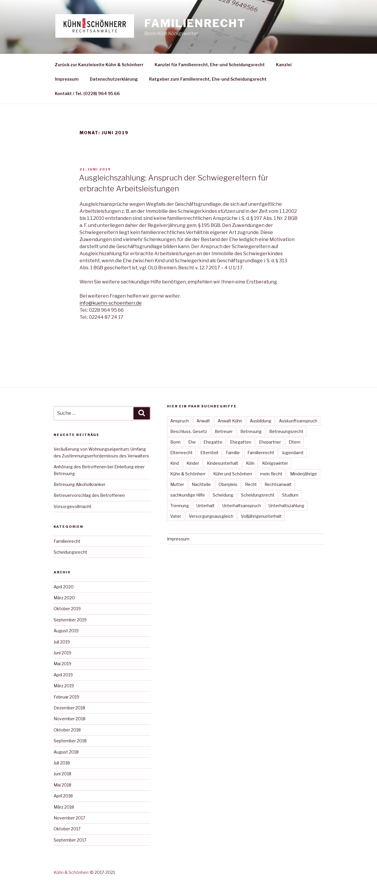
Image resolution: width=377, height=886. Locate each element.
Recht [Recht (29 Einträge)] (251, 484)
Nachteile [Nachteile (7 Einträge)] (201, 484)
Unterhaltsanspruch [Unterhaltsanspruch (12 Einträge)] (241, 505)
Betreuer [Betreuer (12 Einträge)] (224, 431)
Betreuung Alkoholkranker (79, 484)
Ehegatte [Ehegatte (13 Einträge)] (213, 441)
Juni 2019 (62, 652)
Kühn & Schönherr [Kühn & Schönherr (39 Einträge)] (188, 473)
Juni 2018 (62, 773)
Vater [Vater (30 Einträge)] (175, 516)
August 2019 (66, 630)
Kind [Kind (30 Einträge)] (174, 463)
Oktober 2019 (67, 608)
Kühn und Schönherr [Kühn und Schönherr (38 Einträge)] (232, 473)
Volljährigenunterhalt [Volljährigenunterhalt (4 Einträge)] (261, 516)
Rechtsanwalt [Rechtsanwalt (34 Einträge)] (278, 484)
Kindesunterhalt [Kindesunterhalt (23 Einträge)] (222, 463)
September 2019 (70, 619)
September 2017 (70, 839)
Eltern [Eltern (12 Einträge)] (294, 441)
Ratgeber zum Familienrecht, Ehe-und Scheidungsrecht (208, 79)
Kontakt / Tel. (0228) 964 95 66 (87, 93)
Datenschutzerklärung (114, 79)
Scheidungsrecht (70, 552)
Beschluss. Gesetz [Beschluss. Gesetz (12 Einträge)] (188, 431)
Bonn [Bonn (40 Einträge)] (175, 441)
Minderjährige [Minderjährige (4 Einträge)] (303, 473)
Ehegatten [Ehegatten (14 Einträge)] (240, 441)
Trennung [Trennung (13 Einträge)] (179, 505)
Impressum (67, 79)
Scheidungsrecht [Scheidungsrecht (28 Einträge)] (258, 494)
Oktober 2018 (67, 729)
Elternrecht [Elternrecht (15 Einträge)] (181, 452)
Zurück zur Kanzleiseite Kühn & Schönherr (99, 64)
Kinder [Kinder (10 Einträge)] (192, 463)
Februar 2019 (66, 696)
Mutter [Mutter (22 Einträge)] (177, 484)
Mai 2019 (62, 663)
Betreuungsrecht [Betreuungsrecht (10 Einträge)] (286, 431)
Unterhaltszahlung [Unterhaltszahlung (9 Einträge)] (286, 505)
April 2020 (64, 586)
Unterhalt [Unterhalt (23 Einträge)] (205, 505)
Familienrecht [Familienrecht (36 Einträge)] (260, 452)
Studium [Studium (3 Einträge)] (290, 494)
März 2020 (64, 597)
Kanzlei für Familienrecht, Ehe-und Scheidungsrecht (210, 64)
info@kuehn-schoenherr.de (111, 303)
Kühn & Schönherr (71, 872)
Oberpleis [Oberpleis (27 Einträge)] (228, 484)
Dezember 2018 (69, 707)
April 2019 (63, 674)
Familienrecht (194, 23)
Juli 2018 (62, 762)
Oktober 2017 (67, 828)
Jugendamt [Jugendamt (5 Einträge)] (293, 452)
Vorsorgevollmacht (73, 506)
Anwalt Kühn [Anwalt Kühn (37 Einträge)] (230, 420)
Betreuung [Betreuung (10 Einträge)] (251, 431)
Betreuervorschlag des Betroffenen (89, 495)
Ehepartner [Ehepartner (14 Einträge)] (270, 441)
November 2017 (69, 817)
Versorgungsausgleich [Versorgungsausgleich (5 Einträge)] (211, 516)
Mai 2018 (62, 784)
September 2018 (70, 740)
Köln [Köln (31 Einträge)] (250, 463)
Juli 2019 (62, 641)
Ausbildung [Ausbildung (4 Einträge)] (260, 420)
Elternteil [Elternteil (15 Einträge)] (209, 452)
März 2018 (64, 806)
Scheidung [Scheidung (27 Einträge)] (223, 494)
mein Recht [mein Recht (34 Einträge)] (271, 473)
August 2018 (66, 751)
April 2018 (63, 795)
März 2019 (64, 685)
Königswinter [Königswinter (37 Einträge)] (275, 463)
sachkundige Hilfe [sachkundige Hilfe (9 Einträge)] (187, 494)
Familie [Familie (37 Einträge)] (233, 452)
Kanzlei (284, 64)
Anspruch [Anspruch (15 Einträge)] (179, 420)
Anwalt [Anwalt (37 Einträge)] (203, 420)
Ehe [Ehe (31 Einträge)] (192, 441)
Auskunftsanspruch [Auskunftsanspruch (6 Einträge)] (298, 420)
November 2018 (69, 718)
